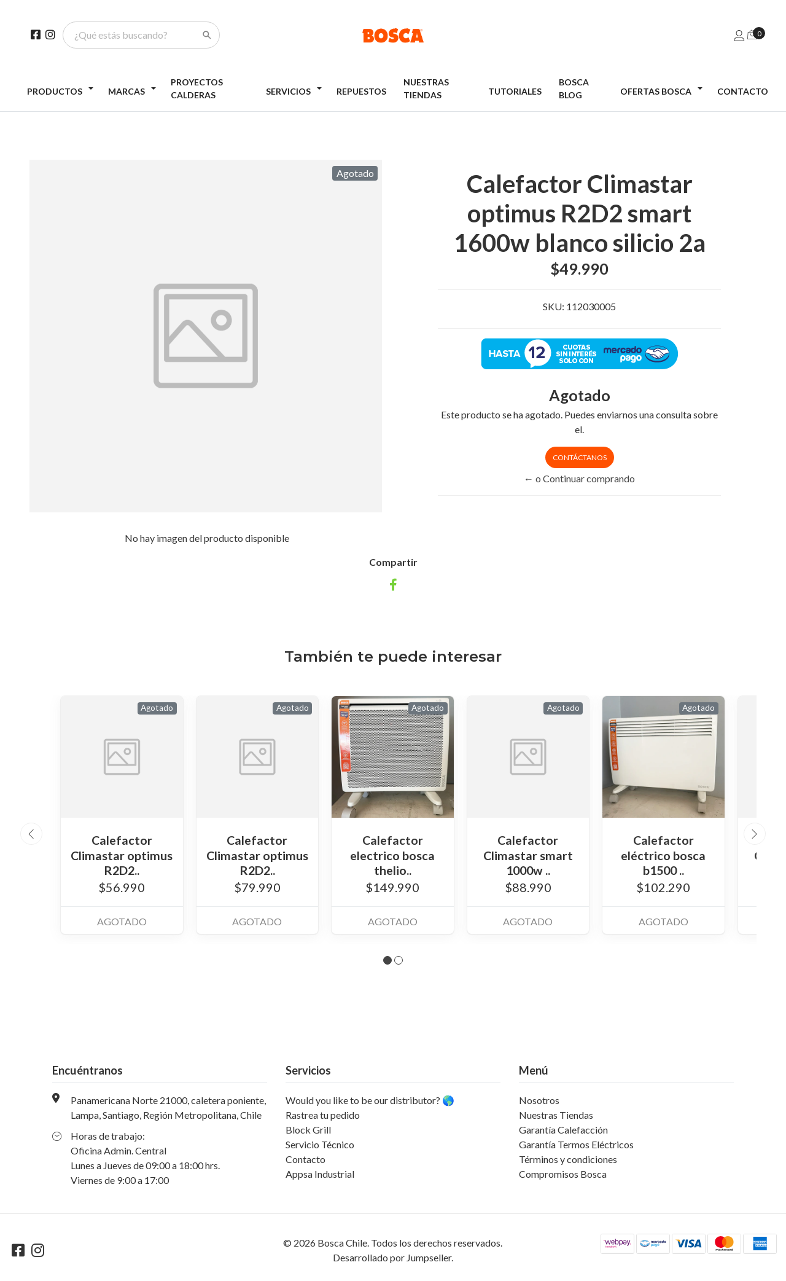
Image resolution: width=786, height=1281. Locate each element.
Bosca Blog (574, 88)
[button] (387, 959)
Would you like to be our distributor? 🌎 (370, 1099)
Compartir (393, 562)
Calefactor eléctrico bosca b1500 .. (663, 854)
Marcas (126, 91)
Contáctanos (580, 457)
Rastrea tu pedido (323, 1113)
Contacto (742, 91)
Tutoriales (515, 91)
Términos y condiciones (568, 1158)
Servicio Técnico (320, 1143)
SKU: (553, 306)
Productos (54, 91)
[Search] (207, 35)
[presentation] (31, 833)
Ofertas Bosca (655, 91)
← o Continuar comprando (579, 478)
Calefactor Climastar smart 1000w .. (528, 854)
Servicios (288, 91)
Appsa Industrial (320, 1172)
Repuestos (361, 91)
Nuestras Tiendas (426, 88)
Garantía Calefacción (563, 1128)
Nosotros (539, 1099)
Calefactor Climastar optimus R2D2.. (121, 854)
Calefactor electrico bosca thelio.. (392, 854)
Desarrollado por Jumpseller (392, 1256)
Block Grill (308, 1128)
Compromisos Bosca (563, 1172)
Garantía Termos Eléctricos (576, 1143)
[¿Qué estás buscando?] (134, 35)
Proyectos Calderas (197, 88)
